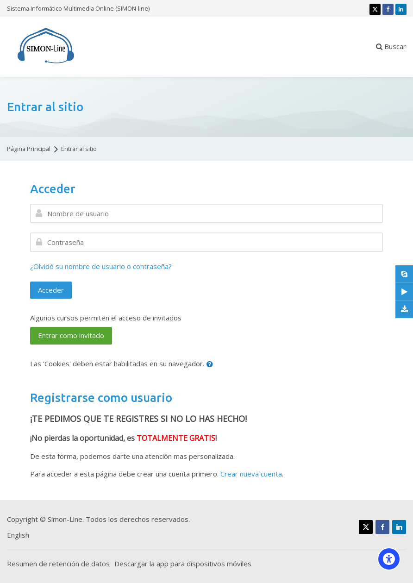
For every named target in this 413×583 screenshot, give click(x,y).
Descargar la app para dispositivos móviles (182, 563)
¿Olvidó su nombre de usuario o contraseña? (101, 266)
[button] (211, 364)
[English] (18, 534)
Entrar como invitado (71, 335)
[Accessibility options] (388, 558)
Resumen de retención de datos (58, 563)
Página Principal (28, 149)
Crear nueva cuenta (251, 473)
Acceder (51, 290)
